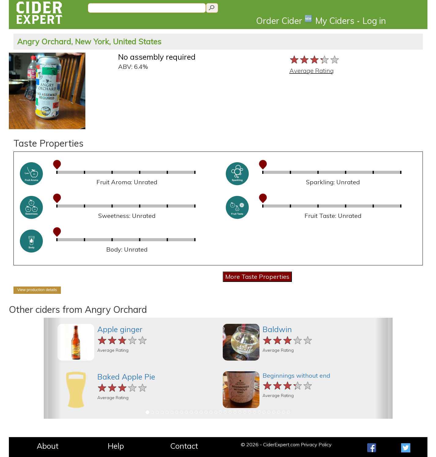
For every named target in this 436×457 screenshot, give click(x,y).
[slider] (314, 59)
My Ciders (337, 20)
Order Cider (284, 20)
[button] (52, 368)
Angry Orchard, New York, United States (89, 41)
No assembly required (157, 57)
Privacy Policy (316, 444)
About (47, 446)
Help (116, 446)
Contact (184, 446)
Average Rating (311, 70)
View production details (37, 290)
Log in (374, 20)
